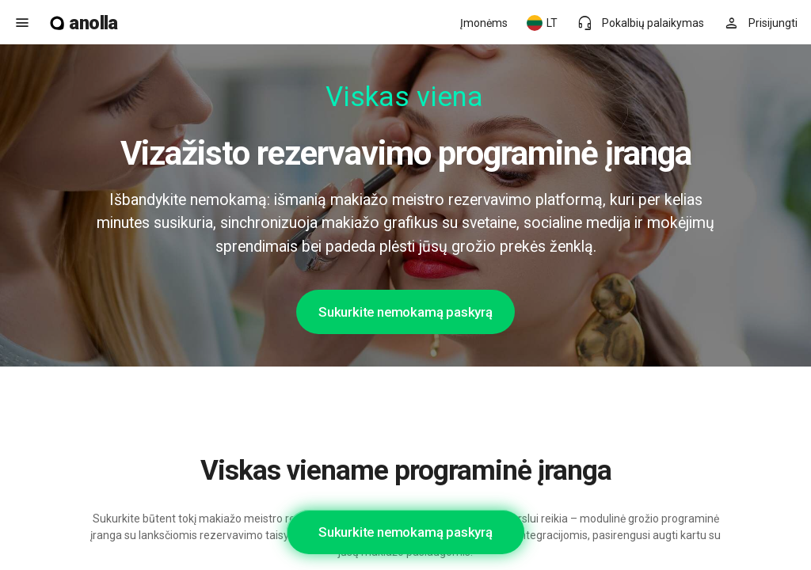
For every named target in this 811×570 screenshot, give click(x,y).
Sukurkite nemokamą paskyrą (405, 312)
